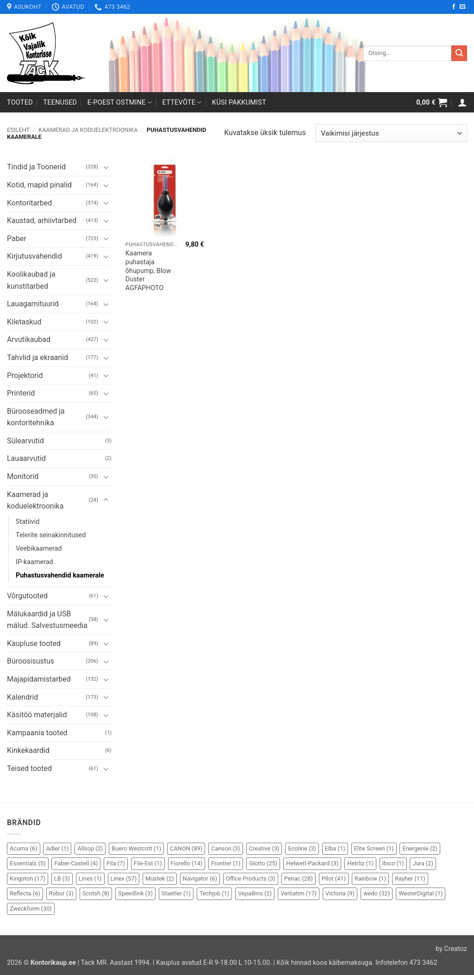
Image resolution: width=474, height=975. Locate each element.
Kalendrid (22, 697)
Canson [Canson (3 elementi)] (225, 848)
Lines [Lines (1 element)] (90, 878)
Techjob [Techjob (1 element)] (214, 893)
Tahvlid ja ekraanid (37, 357)
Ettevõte (182, 102)
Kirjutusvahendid (34, 256)
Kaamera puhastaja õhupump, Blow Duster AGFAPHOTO (148, 270)
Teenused (60, 102)
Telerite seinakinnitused (51, 535)
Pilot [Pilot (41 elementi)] (334, 878)
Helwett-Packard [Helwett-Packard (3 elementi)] (312, 863)
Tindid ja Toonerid (36, 166)
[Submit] (459, 53)
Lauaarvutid (26, 458)
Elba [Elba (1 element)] (335, 848)
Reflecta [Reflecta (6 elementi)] (25, 893)
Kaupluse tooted (34, 643)
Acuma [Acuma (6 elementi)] (23, 848)
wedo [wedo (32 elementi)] (376, 893)
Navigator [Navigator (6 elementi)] (200, 878)
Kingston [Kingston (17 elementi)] (27, 878)
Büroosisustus (30, 661)
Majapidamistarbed (39, 679)
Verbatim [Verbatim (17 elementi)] (299, 893)
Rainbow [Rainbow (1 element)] (370, 878)
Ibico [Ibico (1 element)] (393, 863)
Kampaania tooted (37, 732)
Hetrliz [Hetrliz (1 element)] (360, 863)
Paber (16, 238)
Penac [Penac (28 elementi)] (298, 878)
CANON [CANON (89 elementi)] (186, 848)
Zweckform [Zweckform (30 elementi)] (31, 908)
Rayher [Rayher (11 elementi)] (410, 878)
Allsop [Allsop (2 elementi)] (90, 848)
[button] (431, 102)
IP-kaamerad (34, 562)
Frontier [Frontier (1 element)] (225, 863)
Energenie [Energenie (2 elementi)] (419, 848)
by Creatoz (451, 949)
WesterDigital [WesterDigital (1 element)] (421, 893)
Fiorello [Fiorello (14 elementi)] (186, 863)
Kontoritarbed (29, 203)
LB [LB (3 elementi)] (62, 878)
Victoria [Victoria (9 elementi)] (340, 893)
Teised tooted (29, 768)
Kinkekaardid (28, 750)
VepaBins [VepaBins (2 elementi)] (255, 893)
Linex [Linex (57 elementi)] (124, 878)
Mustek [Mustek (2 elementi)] (159, 878)
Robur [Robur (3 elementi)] (61, 893)
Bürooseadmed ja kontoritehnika (36, 417)
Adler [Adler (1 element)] (57, 848)
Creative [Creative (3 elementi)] (264, 848)
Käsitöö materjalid (37, 714)
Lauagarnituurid (33, 303)
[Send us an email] (462, 7)
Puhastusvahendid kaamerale (60, 575)
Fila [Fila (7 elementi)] (115, 863)
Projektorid (25, 375)
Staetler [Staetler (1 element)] (176, 893)
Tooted (20, 102)
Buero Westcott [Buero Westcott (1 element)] (136, 848)
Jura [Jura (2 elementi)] (422, 863)
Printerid (21, 393)
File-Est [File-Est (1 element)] (148, 863)
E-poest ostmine (119, 102)
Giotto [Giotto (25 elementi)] (263, 863)
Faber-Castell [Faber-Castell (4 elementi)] (76, 863)
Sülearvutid (25, 440)
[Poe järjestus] (391, 133)
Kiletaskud (24, 321)
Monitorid (22, 476)
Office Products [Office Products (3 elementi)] (250, 878)
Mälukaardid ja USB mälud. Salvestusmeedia (47, 619)
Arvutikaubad (28, 339)
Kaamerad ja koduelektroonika (87, 129)
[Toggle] (106, 167)
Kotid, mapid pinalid (39, 184)
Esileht (18, 129)
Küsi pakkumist (239, 102)
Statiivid (27, 522)
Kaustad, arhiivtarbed (41, 220)
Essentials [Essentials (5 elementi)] (28, 863)
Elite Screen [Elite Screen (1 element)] (374, 848)
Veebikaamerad (39, 549)
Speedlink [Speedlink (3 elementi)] (135, 893)
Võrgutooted (27, 595)
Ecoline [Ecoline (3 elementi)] (302, 848)
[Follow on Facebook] (453, 7)
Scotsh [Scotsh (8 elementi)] (96, 893)
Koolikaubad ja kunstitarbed (31, 280)
